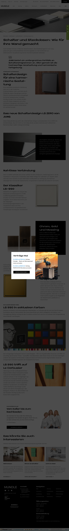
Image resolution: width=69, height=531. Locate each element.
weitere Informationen (21, 272)
